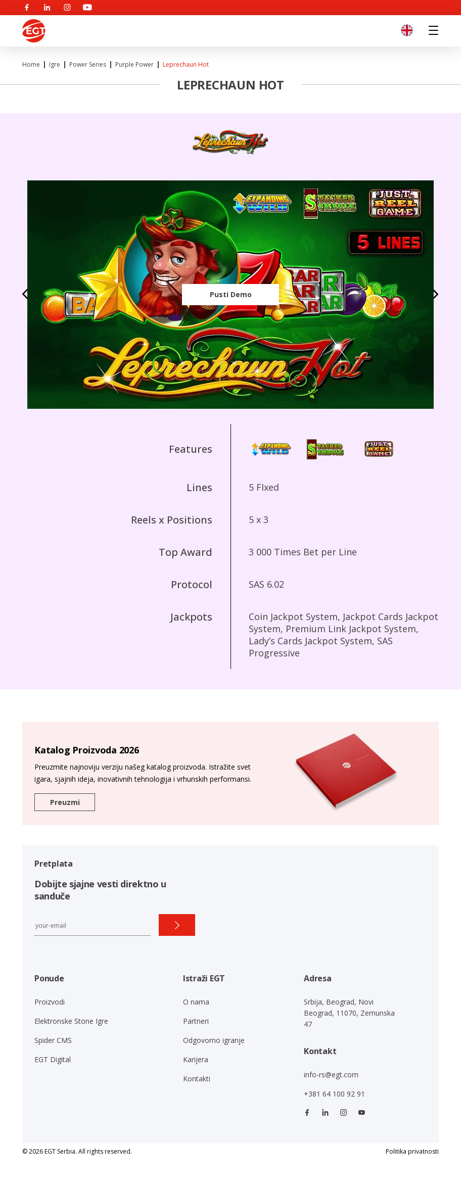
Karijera (195, 1059)
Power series (87, 64)
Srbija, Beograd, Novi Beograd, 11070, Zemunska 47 (349, 1013)
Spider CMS (53, 1040)
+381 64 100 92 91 (334, 1094)
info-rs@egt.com (331, 1074)
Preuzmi (65, 802)
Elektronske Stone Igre (71, 1021)
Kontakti (196, 1078)
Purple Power (134, 64)
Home (31, 64)
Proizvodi (49, 1002)
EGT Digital (52, 1059)
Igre (54, 64)
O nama (196, 1002)
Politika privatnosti (412, 1151)
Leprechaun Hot (186, 64)
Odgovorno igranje (214, 1040)
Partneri (196, 1021)
